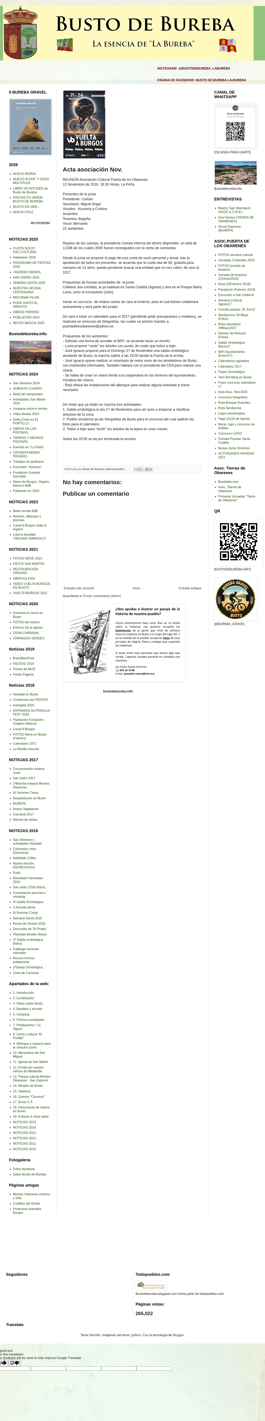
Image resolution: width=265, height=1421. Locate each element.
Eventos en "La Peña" (28, 447)
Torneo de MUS (24, 669)
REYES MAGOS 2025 (28, 323)
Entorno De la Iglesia (28, 627)
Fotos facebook (24, 1169)
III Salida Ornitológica (28, 902)
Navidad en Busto (25, 694)
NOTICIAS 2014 (24, 1127)
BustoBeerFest (23, 658)
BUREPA (19, 803)
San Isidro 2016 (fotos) (29, 887)
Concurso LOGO (230, 433)
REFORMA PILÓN (26, 297)
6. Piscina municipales (28, 1019)
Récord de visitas (25, 819)
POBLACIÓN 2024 (26, 317)
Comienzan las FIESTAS (30, 699)
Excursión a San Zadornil (236, 295)
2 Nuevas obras (24, 907)
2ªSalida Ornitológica (28, 967)
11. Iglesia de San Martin (30, 1062)
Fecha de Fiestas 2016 (29, 923)
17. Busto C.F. (23, 1102)
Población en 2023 (26, 491)
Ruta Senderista (229, 408)
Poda (16, 872)
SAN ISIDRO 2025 (26, 277)
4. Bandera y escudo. (28, 1009)
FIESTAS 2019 (23, 663)
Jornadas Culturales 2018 (236, 260)
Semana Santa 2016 (27, 918)
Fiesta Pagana (23, 674)
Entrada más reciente (79, 588)
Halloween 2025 (24, 257)
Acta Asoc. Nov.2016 (232, 392)
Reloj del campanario (28, 394)
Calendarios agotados (233, 361)
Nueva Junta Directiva (233, 448)
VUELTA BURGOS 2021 (30, 593)
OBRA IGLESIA (24, 578)
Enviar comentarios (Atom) (102, 596)
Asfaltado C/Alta (24, 858)
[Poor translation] (14, 1363)
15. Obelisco (22, 1091)
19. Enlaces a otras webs (31, 1116)
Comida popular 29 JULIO (236, 309)
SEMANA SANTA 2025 (29, 283)
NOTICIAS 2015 (24, 1122)
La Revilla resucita (26, 749)
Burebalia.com (228, 481)
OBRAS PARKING (26, 312)
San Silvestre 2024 (26, 383)
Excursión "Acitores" (27, 467)
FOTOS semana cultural (235, 255)
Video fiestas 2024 (26, 414)
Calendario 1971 (24, 743)
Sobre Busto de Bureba (29, 1174)
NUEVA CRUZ (23, 212)
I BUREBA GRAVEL (27, 272)
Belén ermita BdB (25, 511)
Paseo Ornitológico (231, 372)
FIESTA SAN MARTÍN (28, 563)
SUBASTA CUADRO (27, 388)
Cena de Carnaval (26, 973)
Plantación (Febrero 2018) (236, 289)
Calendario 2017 (229, 366)
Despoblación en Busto (29, 798)
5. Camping (21, 1014)
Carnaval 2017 (23, 814)
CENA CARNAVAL (26, 633)
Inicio (136, 588)
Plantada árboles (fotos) (30, 934)
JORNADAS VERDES (28, 638)
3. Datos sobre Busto (28, 1003)
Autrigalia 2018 (23, 705)
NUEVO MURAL (24, 173)
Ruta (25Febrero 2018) (234, 284)
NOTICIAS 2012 (24, 1138)
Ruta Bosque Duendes (234, 402)
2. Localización (23, 998)
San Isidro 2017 (24, 778)
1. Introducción (23, 992)
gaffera (136, 1335)
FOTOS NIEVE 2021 (27, 558)
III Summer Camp (25, 912)
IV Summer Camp (25, 792)
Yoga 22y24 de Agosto (234, 418)
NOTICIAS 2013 (24, 1132)
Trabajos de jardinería (28, 461)
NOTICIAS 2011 (24, 1143)
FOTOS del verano (26, 622)
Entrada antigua (190, 588)
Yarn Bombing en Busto (235, 377)
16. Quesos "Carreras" (29, 1096)
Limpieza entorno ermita (30, 408)
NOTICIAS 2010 (24, 1149)
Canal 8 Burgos (24, 729)
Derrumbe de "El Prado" (30, 929)
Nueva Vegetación (26, 809)
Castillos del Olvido (26, 1203)
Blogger (178, 1335)
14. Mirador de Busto (28, 1085)
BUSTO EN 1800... (26, 206)
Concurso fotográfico (233, 397)
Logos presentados (231, 413)
